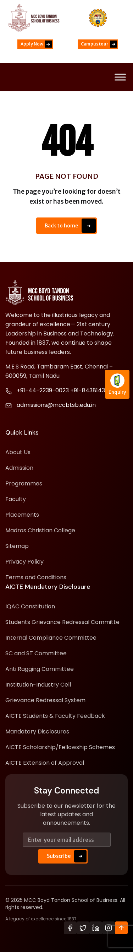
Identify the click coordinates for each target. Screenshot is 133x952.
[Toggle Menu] (120, 77)
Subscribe (67, 856)
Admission (19, 468)
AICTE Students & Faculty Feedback (55, 716)
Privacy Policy (24, 562)
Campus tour (99, 44)
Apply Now (36, 44)
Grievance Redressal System (45, 700)
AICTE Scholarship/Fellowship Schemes (60, 747)
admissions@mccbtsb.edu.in (56, 405)
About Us (18, 452)
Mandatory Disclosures (37, 731)
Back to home (70, 226)
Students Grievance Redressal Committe (62, 622)
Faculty (15, 499)
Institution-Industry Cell (38, 685)
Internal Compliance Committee (50, 638)
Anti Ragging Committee (39, 669)
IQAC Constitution (30, 606)
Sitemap (17, 546)
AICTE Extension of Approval (44, 763)
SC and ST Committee (36, 653)
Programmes (23, 483)
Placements (22, 515)
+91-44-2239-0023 (43, 390)
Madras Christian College (40, 530)
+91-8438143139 (91, 390)
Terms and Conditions (35, 577)
